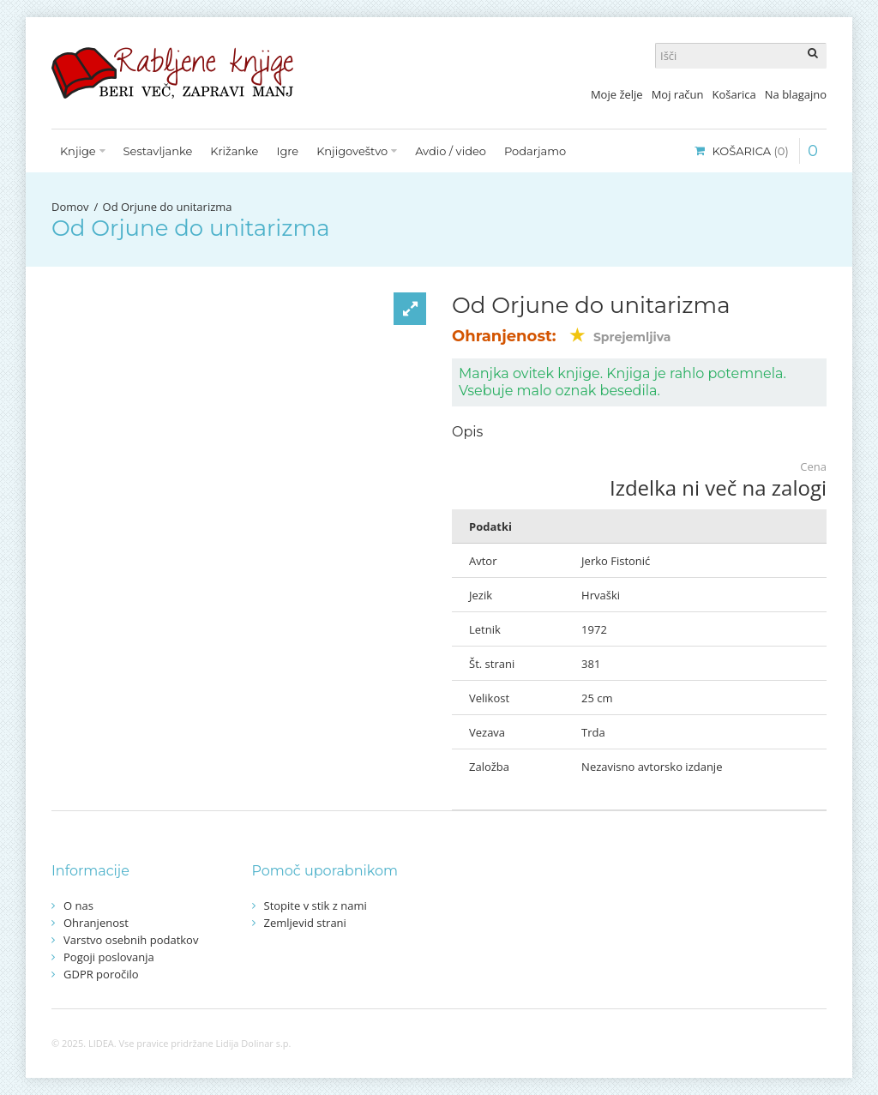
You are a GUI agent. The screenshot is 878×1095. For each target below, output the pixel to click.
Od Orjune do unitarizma (167, 206)
